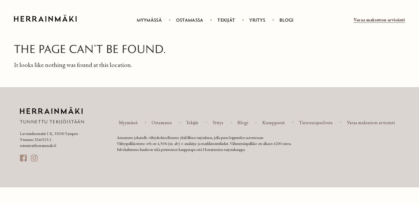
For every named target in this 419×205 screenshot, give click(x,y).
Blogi (286, 20)
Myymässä (149, 20)
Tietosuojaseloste (316, 122)
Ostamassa (189, 20)
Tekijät (226, 20)
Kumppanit (273, 122)
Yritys (257, 20)
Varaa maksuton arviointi (379, 20)
